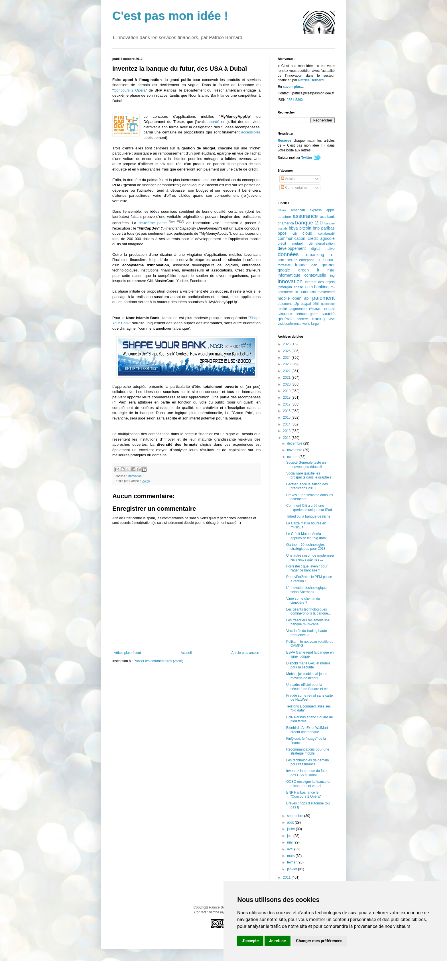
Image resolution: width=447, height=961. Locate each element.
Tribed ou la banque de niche (308, 516)
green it (308, 270)
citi (294, 234)
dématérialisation (322, 244)
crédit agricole (321, 238)
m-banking (318, 287)
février (292, 862)
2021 (287, 378)
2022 (287, 371)
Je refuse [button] (277, 940)
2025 (287, 351)
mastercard (326, 292)
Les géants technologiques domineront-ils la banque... (308, 611)
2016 (287, 411)
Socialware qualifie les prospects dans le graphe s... (310, 475)
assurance (305, 216)
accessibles (251, 132)
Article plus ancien (245, 653)
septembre (295, 816)
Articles (288, 179)
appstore (284, 217)
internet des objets (320, 282)
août (291, 822)
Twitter (306, 158)
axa (323, 217)
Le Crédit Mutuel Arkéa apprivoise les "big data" (306, 536)
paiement (323, 298)
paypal (306, 304)
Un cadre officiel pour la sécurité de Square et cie (307, 687)
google (284, 270)
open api (301, 298)
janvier (292, 869)
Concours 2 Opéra (130, 90)
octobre (293, 457)
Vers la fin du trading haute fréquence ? (306, 633)
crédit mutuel (290, 244)
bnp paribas (324, 228)
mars (291, 856)
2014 (287, 424)
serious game (307, 314)
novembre (295, 450)
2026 (287, 344)
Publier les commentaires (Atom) (158, 661)
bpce (282, 233)
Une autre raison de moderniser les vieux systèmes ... (310, 557)
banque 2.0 (309, 223)
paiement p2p (288, 304)
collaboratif (326, 234)
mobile (284, 298)
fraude (301, 265)
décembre (295, 443)
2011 (287, 877)
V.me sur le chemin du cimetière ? (303, 601)
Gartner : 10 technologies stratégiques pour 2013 (306, 547)
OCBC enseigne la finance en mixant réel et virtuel (308, 784)
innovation (135, 476)
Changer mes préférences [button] (319, 940)
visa (332, 319)
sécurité (285, 313)
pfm (315, 303)
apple (330, 210)
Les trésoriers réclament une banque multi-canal (308, 622)
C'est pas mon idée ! (170, 16)
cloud (307, 233)
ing (332, 275)
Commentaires (294, 188)
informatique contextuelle (302, 275)
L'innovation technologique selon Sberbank (306, 590)
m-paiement (305, 291)
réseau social (322, 308)
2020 (287, 384)
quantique (328, 303)
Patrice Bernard (311, 80)
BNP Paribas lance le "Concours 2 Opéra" (303, 794)
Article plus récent (127, 653)
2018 (287, 398)
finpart (329, 260)
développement (292, 248)
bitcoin (305, 228)
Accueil (186, 653)
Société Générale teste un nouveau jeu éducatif (306, 465)
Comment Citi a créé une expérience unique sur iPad (309, 508)
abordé (213, 121)
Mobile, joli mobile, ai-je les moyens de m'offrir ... (306, 676)
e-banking (315, 254)
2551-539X (295, 100)
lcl (306, 287)
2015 (287, 417)
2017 (287, 404)
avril (290, 849)
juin (290, 836)
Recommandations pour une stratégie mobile (307, 751)
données (288, 254)
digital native (323, 249)
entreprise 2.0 (310, 260)
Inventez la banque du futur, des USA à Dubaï (307, 773)
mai (290, 842)
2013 (287, 431)
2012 (287, 438)
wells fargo (310, 324)
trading (318, 319)
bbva (293, 228)
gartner (328, 265)
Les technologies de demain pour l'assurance (307, 762)
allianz (282, 210)
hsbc (331, 270)
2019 (287, 391)
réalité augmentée (292, 309)
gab (314, 265)
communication (291, 238)
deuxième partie (153, 223)
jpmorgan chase (290, 287)
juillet (291, 829)
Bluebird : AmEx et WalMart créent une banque (307, 730)
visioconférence (289, 324)
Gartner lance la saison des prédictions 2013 (307, 486)
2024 (287, 358)
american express (306, 210)
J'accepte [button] (250, 940)
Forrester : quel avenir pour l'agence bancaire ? (307, 568)
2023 (287, 364)
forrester (284, 265)
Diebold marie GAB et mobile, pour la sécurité (308, 665)
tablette (302, 319)
